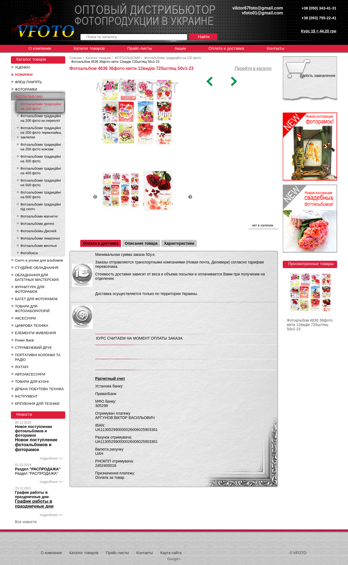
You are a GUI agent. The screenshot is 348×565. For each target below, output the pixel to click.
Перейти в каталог (253, 68)
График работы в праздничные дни (32, 494)
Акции (180, 48)
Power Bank (24, 340)
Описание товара (141, 243)
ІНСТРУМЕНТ (26, 396)
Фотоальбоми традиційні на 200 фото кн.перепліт (40, 118)
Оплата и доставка (226, 48)
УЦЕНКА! (22, 67)
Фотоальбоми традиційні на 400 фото (40, 170)
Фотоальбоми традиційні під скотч (40, 206)
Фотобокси (29, 253)
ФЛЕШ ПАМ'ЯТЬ (28, 82)
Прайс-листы (139, 48)
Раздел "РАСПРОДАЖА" (38, 469)
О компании (40, 48)
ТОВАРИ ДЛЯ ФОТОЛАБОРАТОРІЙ (32, 308)
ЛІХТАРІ (21, 367)
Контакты (275, 48)
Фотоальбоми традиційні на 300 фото (40, 158)
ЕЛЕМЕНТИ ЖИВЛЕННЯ (35, 333)
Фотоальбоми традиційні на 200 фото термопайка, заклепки (41, 132)
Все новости (26, 522)
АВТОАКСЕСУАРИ (30, 374)
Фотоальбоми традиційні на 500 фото (40, 182)
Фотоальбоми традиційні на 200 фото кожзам (40, 146)
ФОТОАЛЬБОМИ (29, 97)
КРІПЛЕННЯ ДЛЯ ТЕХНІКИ (37, 404)
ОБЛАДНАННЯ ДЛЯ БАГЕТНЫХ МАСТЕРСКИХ (37, 277)
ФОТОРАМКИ (26, 89)
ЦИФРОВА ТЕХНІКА (31, 326)
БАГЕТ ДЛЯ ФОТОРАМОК (36, 299)
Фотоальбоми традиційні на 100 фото (40, 106)
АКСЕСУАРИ (25, 318)
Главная (75, 58)
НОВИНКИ (24, 75)
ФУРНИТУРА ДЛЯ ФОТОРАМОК (29, 289)
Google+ (174, 559)
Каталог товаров (89, 48)
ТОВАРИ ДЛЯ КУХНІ (32, 382)
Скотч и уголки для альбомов (39, 260)
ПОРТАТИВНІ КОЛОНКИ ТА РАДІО (37, 357)
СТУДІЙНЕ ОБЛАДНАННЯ (36, 268)
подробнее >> (51, 458)
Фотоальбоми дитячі (37, 224)
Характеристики (179, 243)
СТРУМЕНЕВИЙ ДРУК (33, 348)
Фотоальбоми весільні (38, 246)
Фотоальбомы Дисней (38, 231)
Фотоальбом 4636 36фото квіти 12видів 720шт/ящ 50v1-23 (310, 324)
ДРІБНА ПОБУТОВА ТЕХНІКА (39, 389)
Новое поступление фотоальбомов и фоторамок (33, 430)
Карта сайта (171, 553)
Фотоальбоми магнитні (39, 216)
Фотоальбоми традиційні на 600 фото (40, 194)
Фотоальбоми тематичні (40, 238)
